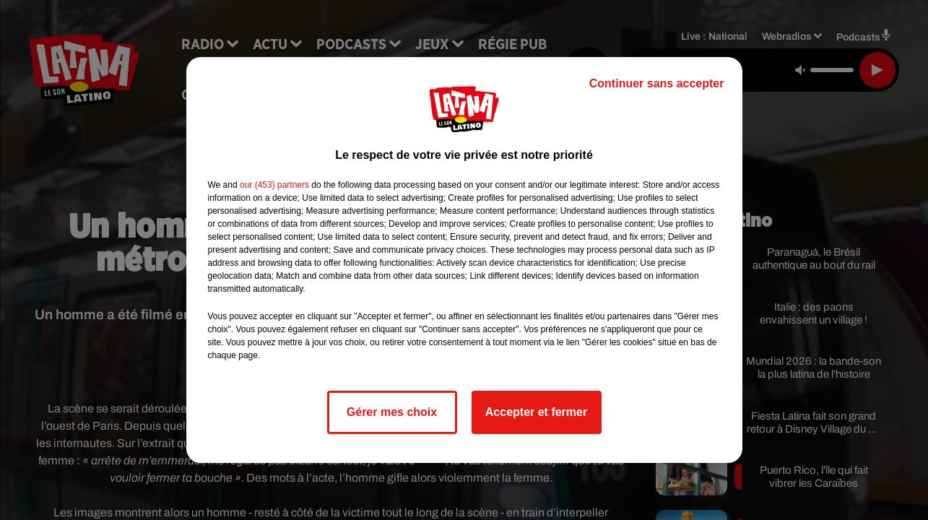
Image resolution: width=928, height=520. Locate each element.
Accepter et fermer (536, 412)
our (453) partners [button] (274, 185)
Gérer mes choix (392, 412)
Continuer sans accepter (656, 83)
